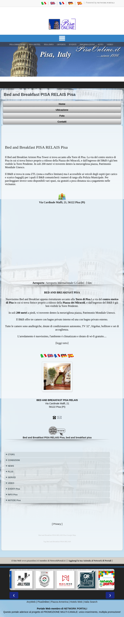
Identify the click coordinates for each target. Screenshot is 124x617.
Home (62, 104)
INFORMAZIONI (87, 44)
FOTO (100, 44)
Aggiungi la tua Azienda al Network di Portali (89, 560)
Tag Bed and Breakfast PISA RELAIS (57, 542)
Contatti (62, 121)
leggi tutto (61, 343)
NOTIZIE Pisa (14, 500)
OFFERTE (61, 44)
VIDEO (110, 44)
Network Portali (106, 3)
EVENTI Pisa (14, 489)
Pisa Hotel (35, 44)
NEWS (11, 466)
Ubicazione (62, 110)
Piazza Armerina (59, 601)
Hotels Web (76, 601)
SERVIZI (12, 477)
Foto (62, 115)
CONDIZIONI (14, 460)
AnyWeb (31, 601)
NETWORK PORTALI (75, 608)
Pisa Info (49, 44)
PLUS (10, 472)
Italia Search (90, 601)
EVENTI (72, 44)
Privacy (57, 524)
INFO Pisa (12, 494)
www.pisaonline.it (30, 560)
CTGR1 (11, 454)
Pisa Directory (17, 44)
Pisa (39, 601)
